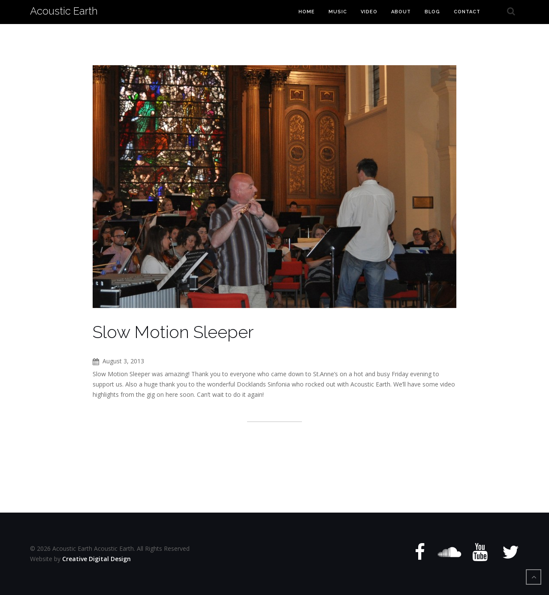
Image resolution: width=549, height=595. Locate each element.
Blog (432, 12)
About (401, 12)
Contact (467, 12)
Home (307, 12)
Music (338, 12)
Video (369, 12)
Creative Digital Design (96, 559)
